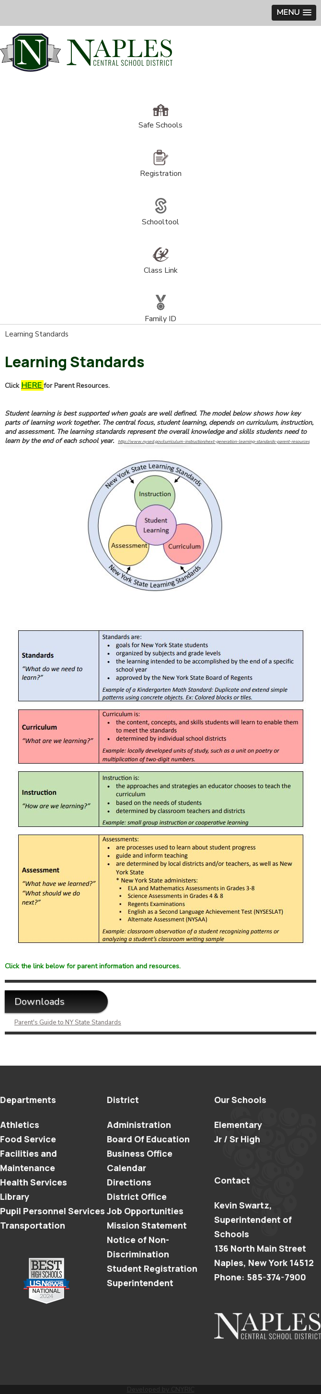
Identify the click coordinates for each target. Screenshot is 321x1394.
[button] (294, 13)
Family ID (160, 313)
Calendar (126, 1167)
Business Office (139, 1153)
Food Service (28, 1139)
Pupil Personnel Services (52, 1211)
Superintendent (140, 1283)
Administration (139, 1124)
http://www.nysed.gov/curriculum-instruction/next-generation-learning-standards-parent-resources (214, 441)
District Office (137, 1196)
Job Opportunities (145, 1211)
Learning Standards (37, 334)
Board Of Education (148, 1139)
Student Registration (152, 1268)
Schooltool (160, 216)
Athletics (19, 1124)
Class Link (161, 265)
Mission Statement (147, 1225)
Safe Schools (160, 119)
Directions (129, 1182)
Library (14, 1196)
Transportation (32, 1225)
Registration (161, 168)
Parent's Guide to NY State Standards (67, 1022)
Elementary (238, 1124)
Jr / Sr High (237, 1139)
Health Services (33, 1182)
